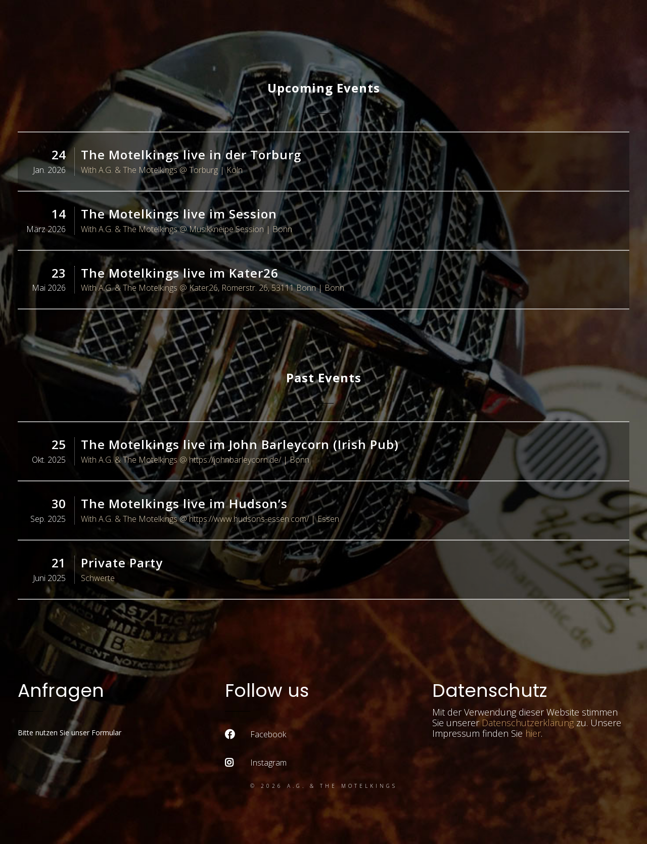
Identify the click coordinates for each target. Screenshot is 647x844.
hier (533, 733)
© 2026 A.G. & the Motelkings (323, 785)
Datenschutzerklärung (528, 723)
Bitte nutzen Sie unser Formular (69, 732)
